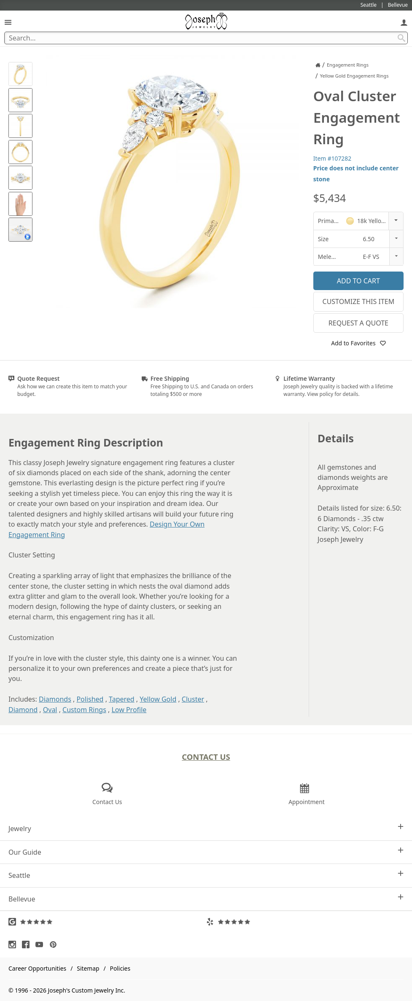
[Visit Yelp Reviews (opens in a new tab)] (305, 922)
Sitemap (88, 968)
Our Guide (206, 852)
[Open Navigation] (8, 22)
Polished (89, 699)
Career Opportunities (37, 968)
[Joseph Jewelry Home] (317, 64)
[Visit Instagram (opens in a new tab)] (14, 944)
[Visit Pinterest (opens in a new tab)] (55, 944)
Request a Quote (358, 323)
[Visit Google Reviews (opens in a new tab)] (107, 922)
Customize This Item (359, 301)
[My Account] (404, 22)
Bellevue (206, 899)
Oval (50, 709)
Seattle (206, 875)
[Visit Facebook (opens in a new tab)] (28, 944)
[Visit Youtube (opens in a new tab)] (41, 944)
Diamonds (55, 699)
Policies (120, 968)
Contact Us (206, 756)
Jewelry (206, 828)
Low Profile (128, 709)
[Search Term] (206, 38)
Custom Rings (84, 709)
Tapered (122, 699)
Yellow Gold (158, 699)
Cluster (193, 699)
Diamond (23, 709)
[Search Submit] (401, 38)
